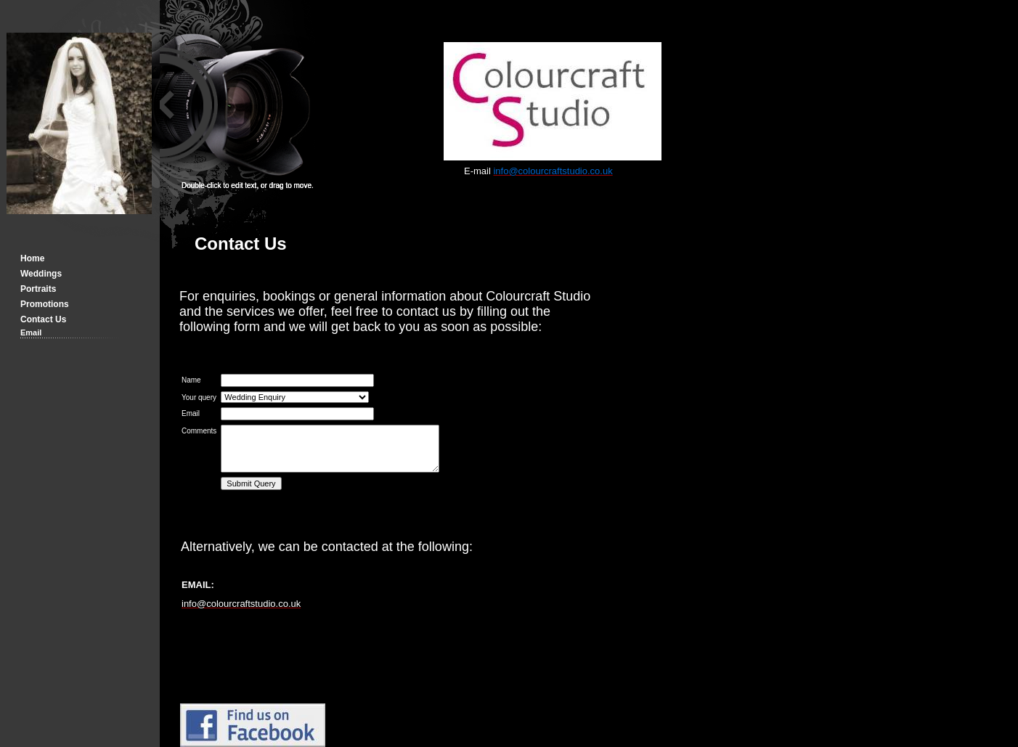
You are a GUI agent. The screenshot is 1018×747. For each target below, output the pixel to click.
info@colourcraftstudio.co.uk (241, 603)
